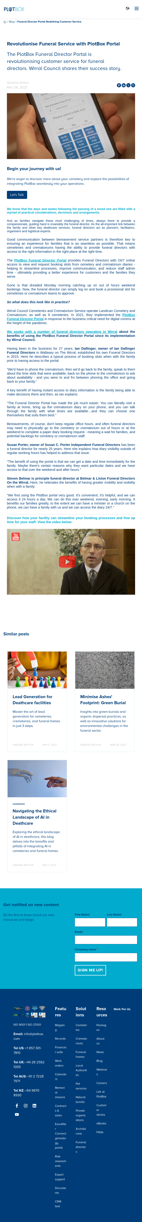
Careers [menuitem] (101, 1083)
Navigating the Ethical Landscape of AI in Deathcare (34, 817)
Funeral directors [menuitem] (81, 1147)
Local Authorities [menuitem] (81, 1070)
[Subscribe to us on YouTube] (16, 1114)
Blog (12, 21)
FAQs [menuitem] (99, 1132)
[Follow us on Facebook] (16, 1105)
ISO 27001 (34, 1024)
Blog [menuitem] (99, 1061)
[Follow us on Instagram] (25, 1105)
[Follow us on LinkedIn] (34, 1105)
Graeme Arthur (18, 83)
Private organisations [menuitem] (81, 1115)
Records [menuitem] (60, 1038)
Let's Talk (17, 195)
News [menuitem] (100, 1052)
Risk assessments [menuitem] (60, 1161)
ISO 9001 (19, 1024)
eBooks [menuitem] (101, 1123)
